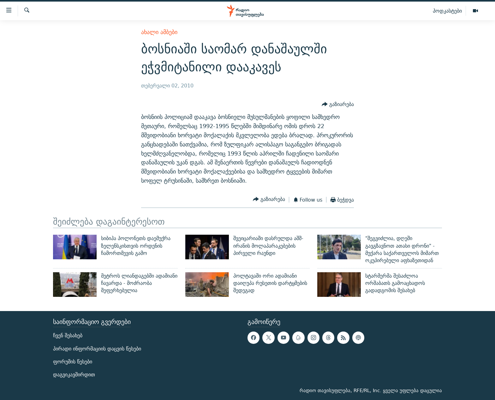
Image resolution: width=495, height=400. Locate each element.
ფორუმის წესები (72, 362)
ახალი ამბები (159, 32)
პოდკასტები (447, 10)
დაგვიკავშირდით (74, 375)
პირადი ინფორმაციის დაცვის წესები (97, 349)
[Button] (338, 104)
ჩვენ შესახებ (67, 336)
